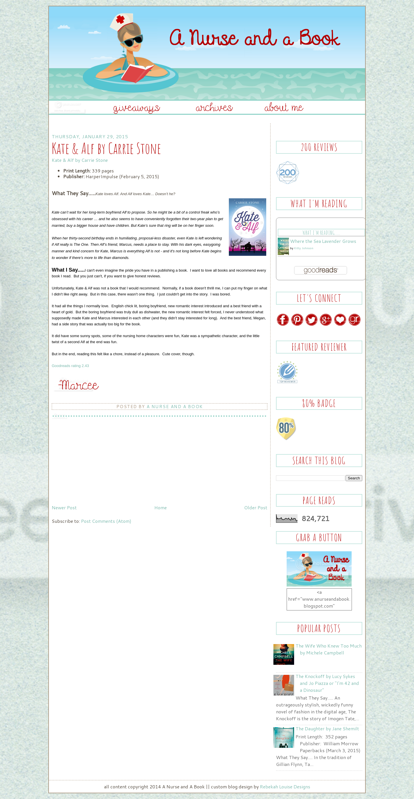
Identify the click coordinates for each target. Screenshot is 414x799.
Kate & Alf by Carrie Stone (80, 160)
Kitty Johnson (303, 248)
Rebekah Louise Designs (285, 786)
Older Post (255, 507)
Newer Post (64, 507)
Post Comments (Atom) (106, 521)
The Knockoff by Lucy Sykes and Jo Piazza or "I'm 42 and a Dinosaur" (327, 683)
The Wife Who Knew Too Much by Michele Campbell (329, 649)
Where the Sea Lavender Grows (323, 241)
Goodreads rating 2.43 (70, 366)
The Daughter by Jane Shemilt (327, 728)
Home (160, 507)
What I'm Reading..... (321, 232)
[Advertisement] (95, 462)
